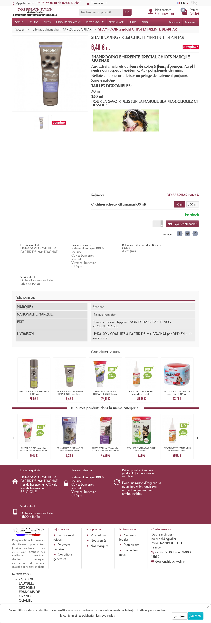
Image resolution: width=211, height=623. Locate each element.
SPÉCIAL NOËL (117, 22)
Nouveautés (190, 22)
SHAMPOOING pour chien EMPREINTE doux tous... (70, 375)
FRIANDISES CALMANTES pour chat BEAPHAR (70, 431)
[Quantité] (156, 223)
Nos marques (99, 511)
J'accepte (195, 616)
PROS (133, 22)
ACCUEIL (20, 22)
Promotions (174, 22)
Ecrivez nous (97, 3)
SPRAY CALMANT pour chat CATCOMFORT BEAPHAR (105, 431)
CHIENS (34, 22)
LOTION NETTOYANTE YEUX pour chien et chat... (141, 375)
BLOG (145, 22)
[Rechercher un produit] (101, 12)
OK (127, 12)
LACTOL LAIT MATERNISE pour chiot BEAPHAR (177, 375)
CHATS (47, 22)
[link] (179, 233)
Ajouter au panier (182, 224)
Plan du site (131, 510)
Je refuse (179, 616)
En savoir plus (105, 615)
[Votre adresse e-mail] (97, 596)
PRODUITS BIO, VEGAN (68, 22)
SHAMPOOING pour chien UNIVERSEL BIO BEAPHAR (34, 431)
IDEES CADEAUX (95, 22)
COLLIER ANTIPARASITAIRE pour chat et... (141, 431)
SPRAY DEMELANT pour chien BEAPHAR (34, 375)
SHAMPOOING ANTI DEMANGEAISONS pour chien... (105, 376)
